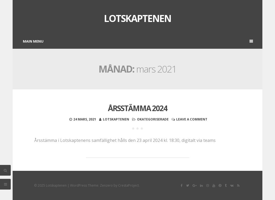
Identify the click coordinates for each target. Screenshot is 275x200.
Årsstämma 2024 (137, 108)
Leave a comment (191, 119)
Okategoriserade (153, 119)
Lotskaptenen (137, 18)
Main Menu (138, 41)
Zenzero (106, 185)
